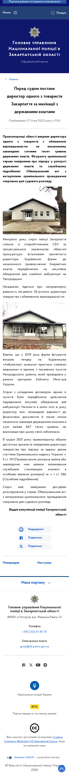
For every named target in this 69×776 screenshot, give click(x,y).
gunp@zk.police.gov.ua (34, 646)
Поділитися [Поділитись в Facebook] (35, 537)
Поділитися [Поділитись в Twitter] (35, 546)
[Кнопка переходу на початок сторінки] (61, 768)
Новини (13, 79)
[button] (34, 583)
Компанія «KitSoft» (25, 757)
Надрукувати (36, 529)
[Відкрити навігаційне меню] (15, 13)
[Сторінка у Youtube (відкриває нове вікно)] (38, 665)
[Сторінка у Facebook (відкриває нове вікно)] (24, 665)
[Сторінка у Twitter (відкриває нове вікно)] (31, 665)
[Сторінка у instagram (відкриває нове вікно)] (45, 665)
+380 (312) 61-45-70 (34, 631)
